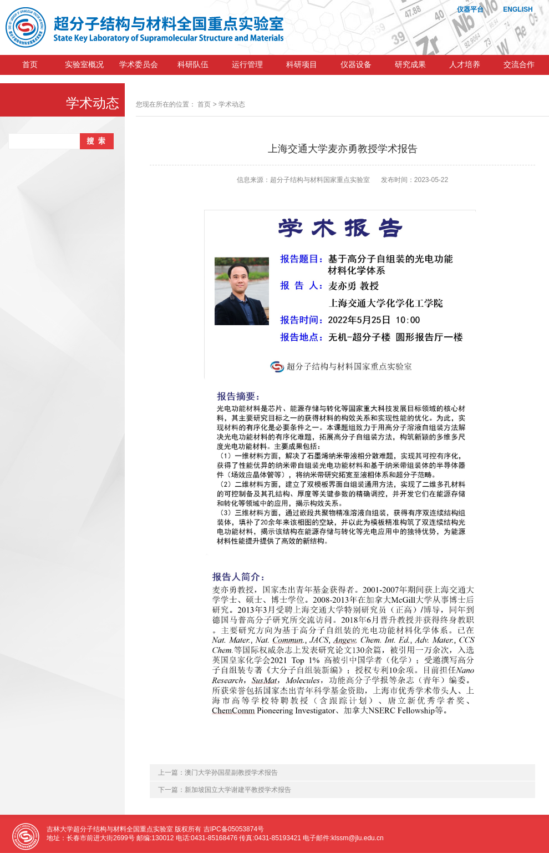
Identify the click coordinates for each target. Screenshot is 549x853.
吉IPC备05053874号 (234, 829)
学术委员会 (138, 64)
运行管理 (247, 64)
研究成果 (410, 64)
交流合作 (519, 64)
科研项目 (301, 64)
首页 (30, 64)
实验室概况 (84, 64)
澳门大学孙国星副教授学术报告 (231, 772)
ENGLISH (517, 9)
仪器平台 (470, 9)
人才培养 (464, 64)
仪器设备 (356, 64)
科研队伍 (193, 64)
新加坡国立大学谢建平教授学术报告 (238, 790)
